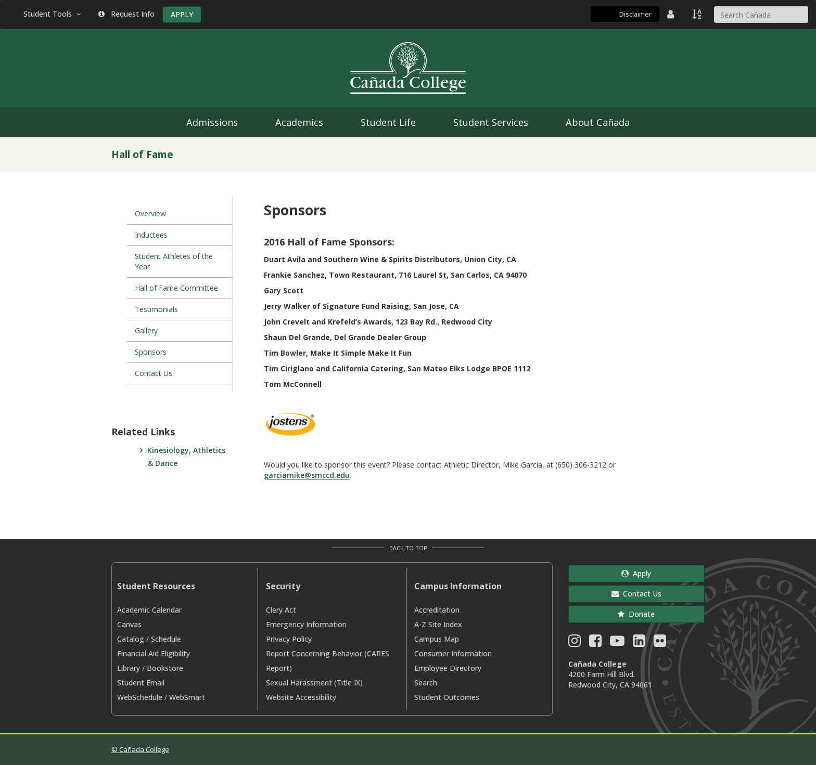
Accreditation (437, 610)
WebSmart (187, 697)
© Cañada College (140, 749)
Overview (150, 213)
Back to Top (408, 548)
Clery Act (281, 610)
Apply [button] (636, 573)
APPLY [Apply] (182, 14)
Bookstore (165, 668)
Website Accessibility (301, 697)
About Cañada (598, 122)
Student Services (490, 122)
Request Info (126, 14)
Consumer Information (453, 653)
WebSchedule (139, 697)
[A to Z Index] (697, 14)
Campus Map (436, 639)
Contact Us (153, 373)
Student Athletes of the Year (174, 261)
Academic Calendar (149, 610)
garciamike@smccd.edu (307, 475)
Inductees (151, 235)
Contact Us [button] (636, 594)
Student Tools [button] (53, 14)
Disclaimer (635, 14)
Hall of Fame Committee (176, 288)
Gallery (146, 330)
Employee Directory (447, 668)
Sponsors (151, 352)
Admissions (212, 122)
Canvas (129, 624)
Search (425, 683)
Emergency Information (306, 624)
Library (128, 668)
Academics (299, 122)
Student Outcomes (446, 697)
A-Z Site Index (438, 624)
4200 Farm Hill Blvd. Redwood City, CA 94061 (610, 679)
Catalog (130, 639)
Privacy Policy (289, 639)
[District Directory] (671, 14)
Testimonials (156, 309)
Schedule (166, 639)
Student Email (140, 683)
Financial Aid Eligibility (153, 653)
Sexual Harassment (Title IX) (314, 683)
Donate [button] (636, 614)
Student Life (388, 122)
